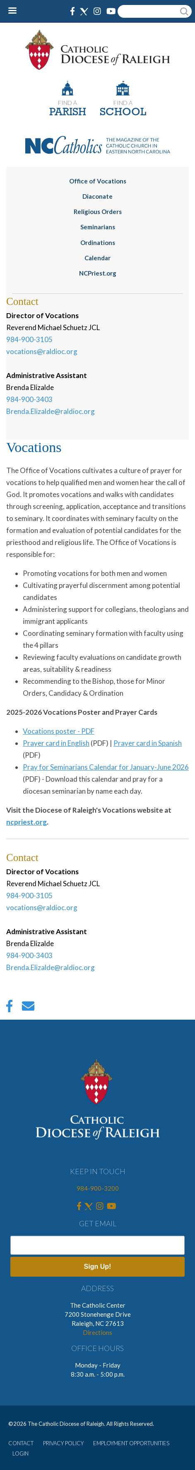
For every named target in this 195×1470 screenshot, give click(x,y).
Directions (97, 1332)
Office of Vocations (97, 181)
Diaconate (97, 196)
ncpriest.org (26, 822)
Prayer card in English (56, 743)
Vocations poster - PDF (58, 731)
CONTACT (21, 1443)
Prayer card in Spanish (147, 743)
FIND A (67, 102)
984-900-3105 (29, 339)
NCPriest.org (97, 273)
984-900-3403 (29, 399)
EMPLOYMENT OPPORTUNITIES (131, 1443)
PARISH (67, 112)
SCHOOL (123, 112)
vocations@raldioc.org (41, 351)
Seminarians (97, 227)
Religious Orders (98, 211)
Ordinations (97, 242)
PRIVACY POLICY (63, 1443)
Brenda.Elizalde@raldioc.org (50, 411)
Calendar (97, 258)
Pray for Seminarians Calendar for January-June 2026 (106, 767)
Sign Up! (97, 1266)
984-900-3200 (98, 1188)
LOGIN (20, 1453)
